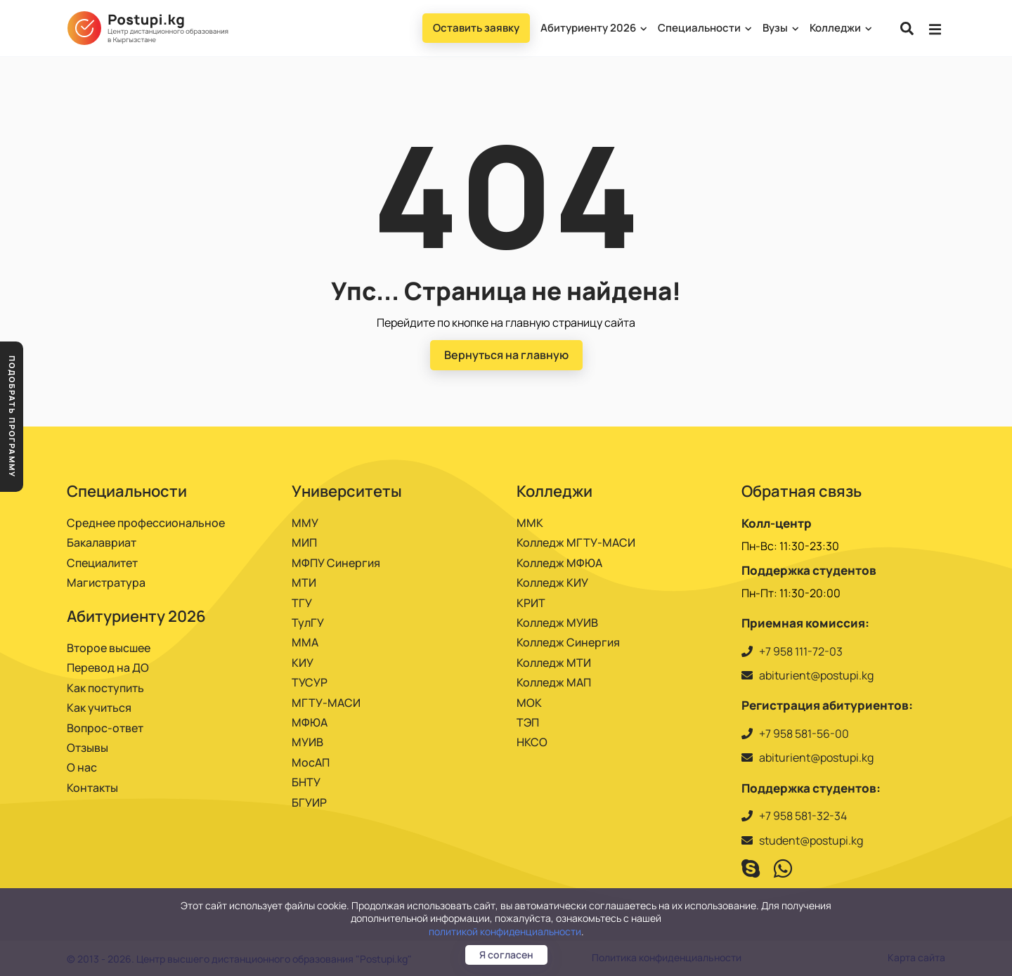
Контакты (92, 787)
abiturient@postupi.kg (816, 675)
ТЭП (528, 722)
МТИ (304, 582)
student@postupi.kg (811, 840)
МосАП (311, 762)
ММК (530, 522)
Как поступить (105, 688)
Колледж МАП (554, 682)
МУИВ (307, 742)
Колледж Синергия (568, 642)
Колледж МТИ (554, 662)
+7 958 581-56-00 (804, 733)
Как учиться (99, 707)
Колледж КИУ (552, 582)
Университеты (347, 491)
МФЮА (309, 722)
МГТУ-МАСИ (326, 702)
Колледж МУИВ (557, 622)
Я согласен (506, 954)
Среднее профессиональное (146, 522)
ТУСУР (309, 682)
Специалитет (102, 563)
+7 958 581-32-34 (803, 816)
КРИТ (531, 603)
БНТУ (306, 782)
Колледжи (840, 27)
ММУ (305, 522)
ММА (305, 642)
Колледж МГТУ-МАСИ (576, 542)
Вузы (780, 27)
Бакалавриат (101, 542)
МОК (529, 702)
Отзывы (87, 747)
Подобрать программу (12, 417)
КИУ (302, 662)
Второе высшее (108, 648)
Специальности (704, 27)
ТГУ (302, 603)
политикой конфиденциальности (505, 931)
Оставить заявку (476, 27)
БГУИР (309, 802)
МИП (304, 542)
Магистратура (106, 582)
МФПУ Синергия (336, 563)
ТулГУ (308, 622)
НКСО (532, 742)
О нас (82, 767)
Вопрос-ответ (105, 728)
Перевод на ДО (108, 667)
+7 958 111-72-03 (801, 651)
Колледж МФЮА (559, 563)
